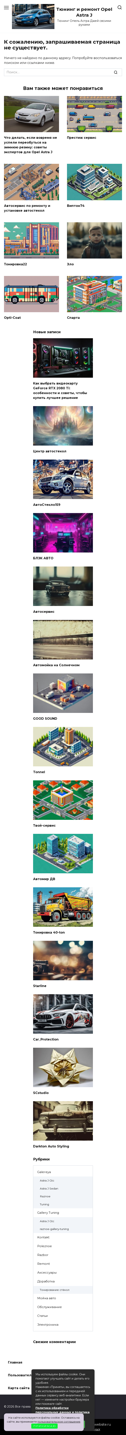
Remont (43, 1264)
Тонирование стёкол (54, 1289)
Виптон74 (76, 206)
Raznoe (45, 1196)
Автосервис (43, 611)
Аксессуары (47, 1272)
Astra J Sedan (49, 1188)
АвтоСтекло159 (46, 504)
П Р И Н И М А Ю (44, 1426)
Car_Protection (46, 1039)
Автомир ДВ (44, 879)
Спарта (73, 318)
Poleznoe (44, 1246)
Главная (15, 1362)
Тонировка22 (15, 264)
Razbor (42, 1255)
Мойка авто (46, 1298)
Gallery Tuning (48, 1213)
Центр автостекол (49, 451)
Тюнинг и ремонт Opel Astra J (84, 12)
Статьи (42, 1316)
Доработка (46, 1281)
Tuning (44, 1204)
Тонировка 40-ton (49, 932)
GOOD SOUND (45, 718)
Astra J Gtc (47, 1180)
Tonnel (39, 772)
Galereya (44, 1172)
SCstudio (41, 1093)
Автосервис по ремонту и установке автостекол (27, 208)
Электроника (47, 1324)
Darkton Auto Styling (51, 1146)
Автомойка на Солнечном (56, 665)
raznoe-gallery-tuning (54, 1229)
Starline (39, 986)
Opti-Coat (12, 318)
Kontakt (43, 1237)
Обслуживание (49, 1307)
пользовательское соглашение (58, 1421)
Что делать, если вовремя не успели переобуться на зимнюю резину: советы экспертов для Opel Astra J (30, 145)
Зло (70, 264)
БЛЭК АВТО (43, 558)
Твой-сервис (44, 825)
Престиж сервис (81, 138)
